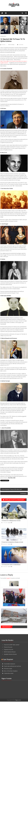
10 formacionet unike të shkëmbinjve (10, 564)
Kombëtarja (23, 493)
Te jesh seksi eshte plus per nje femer (12, 666)
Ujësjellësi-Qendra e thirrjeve (10, 654)
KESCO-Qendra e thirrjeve (10, 651)
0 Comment (20, 44)
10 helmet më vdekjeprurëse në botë (10, 520)
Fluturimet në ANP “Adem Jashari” (12, 644)
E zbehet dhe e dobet (8, 673)
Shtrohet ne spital (8, 668)
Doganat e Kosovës (8, 649)
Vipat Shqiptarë (8, 659)
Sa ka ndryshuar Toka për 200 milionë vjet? (12, 489)
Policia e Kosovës (8, 647)
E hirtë (2, 31)
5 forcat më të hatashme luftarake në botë (12, 542)
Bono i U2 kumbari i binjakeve (10, 671)
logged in (8, 578)
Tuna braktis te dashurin (9, 663)
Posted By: (3, 44)
